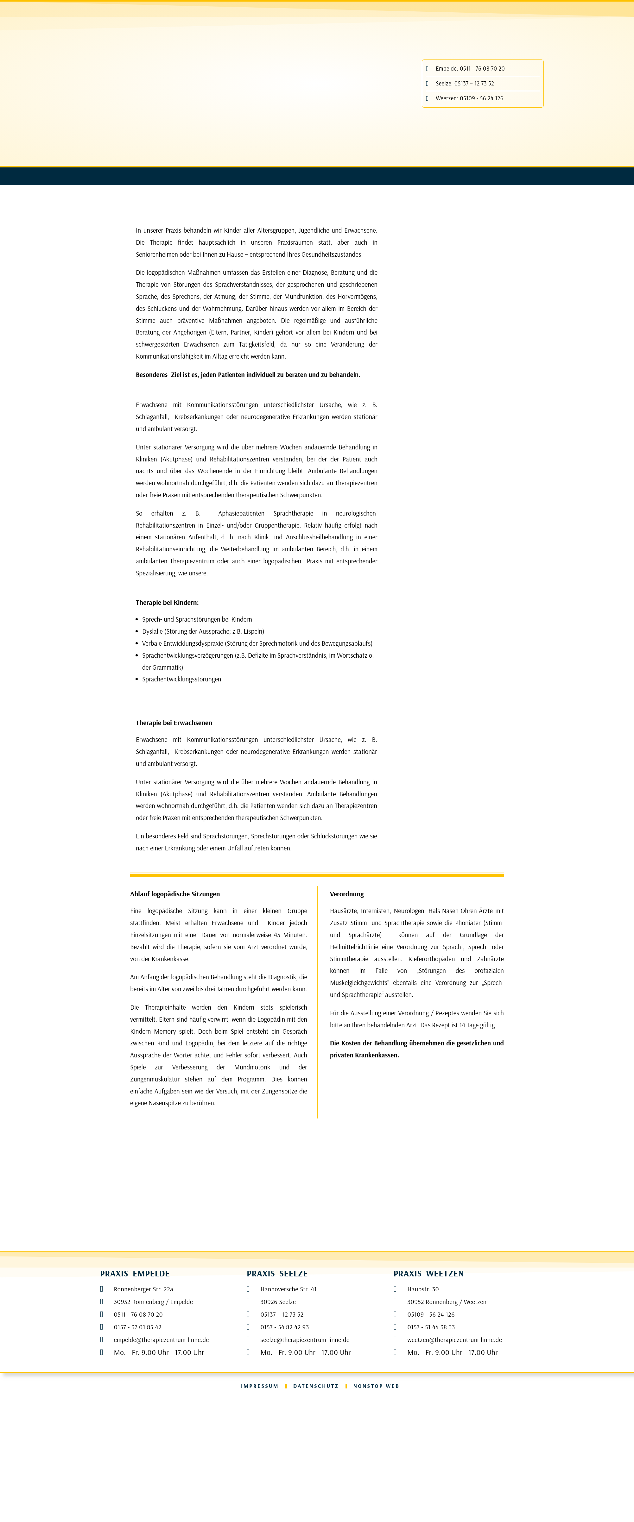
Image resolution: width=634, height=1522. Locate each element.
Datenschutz (315, 1508)
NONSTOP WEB (381, 1508)
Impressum (255, 1508)
